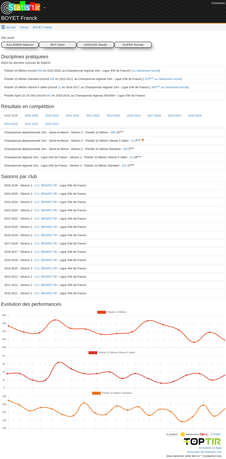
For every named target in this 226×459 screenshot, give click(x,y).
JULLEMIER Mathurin (19, 44)
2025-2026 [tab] (11, 115)
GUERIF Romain (133, 44)
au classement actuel (145, 70)
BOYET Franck (42, 27)
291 (124, 165)
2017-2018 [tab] (154, 115)
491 (48, 95)
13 (132, 140)
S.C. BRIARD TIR (46, 185)
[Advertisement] (136, 10)
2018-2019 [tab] (134, 115)
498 (113, 132)
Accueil (10, 27)
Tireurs (24, 27)
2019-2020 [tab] (113, 115)
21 (59, 87)
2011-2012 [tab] (31, 123)
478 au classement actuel (162, 79)
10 (131, 157)
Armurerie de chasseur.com (204, 452)
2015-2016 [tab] (195, 115)
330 (52, 79)
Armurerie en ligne (210, 447)
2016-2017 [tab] (174, 115)
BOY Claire (58, 44)
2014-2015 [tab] (11, 123)
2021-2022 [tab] (93, 115)
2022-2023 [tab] (72, 115)
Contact (216, 434)
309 (125, 149)
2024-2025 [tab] (31, 115)
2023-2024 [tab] (52, 115)
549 (39, 70)
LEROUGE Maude (95, 44)
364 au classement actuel (169, 87)
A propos (172, 434)
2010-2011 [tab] (52, 123)
